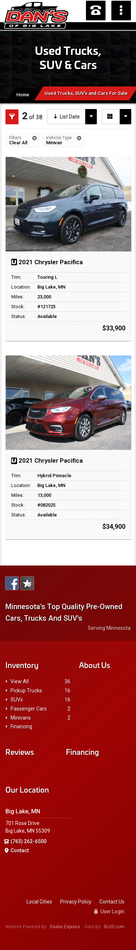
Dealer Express (65, 926)
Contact (20, 850)
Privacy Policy (75, 902)
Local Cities (39, 902)
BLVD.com (114, 926)
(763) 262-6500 (28, 841)
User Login (109, 911)
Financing (21, 726)
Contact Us (111, 902)
